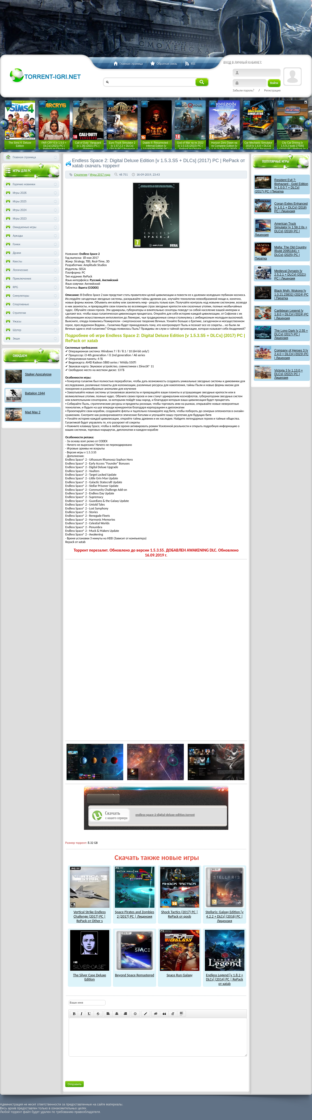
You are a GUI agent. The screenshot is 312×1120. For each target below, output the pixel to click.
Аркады (14, 236)
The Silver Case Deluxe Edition (89, 975)
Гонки (12, 244)
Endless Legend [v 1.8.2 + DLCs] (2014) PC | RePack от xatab (224, 977)
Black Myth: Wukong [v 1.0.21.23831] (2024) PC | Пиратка (291, 294)
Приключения (18, 278)
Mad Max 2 (32, 412)
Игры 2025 (16, 201)
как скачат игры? (103, 799)
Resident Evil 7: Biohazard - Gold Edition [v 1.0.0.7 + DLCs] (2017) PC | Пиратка (281, 185)
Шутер (13, 330)
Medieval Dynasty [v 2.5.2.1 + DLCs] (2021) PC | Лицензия (290, 274)
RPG (11, 287)
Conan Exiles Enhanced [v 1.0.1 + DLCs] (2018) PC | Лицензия (291, 207)
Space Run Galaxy (179, 973)
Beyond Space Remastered (134, 973)
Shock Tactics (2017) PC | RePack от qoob (179, 912)
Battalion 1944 (35, 393)
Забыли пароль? (243, 90)
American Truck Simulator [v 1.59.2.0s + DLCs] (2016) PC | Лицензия (281, 229)
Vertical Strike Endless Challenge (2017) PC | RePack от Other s (89, 914)
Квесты (13, 261)
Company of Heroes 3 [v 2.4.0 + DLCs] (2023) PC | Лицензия (291, 354)
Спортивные (17, 304)
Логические (16, 270)
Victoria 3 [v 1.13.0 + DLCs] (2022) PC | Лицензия (288, 374)
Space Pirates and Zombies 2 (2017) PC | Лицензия (134, 912)
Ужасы (13, 321)
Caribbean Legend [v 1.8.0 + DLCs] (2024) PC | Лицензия (291, 314)
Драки (13, 253)
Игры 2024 (16, 210)
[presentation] (107, 1068)
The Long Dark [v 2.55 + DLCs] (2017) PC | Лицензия (291, 334)
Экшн (12, 338)
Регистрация (272, 90)
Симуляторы (17, 296)
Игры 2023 (16, 218)
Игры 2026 (16, 193)
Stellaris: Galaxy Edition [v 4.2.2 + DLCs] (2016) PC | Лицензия (224, 914)
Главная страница (20, 157)
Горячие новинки (20, 184)
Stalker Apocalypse (38, 374)
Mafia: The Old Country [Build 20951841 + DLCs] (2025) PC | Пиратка (281, 253)
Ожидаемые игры (20, 227)
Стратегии (80, 174)
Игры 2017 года (100, 174)
